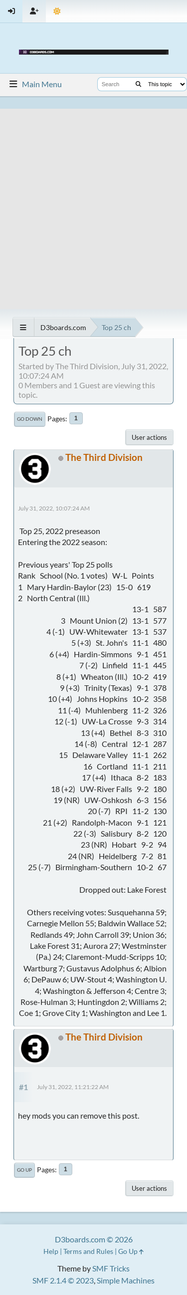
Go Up (24, 1170)
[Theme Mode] (57, 11)
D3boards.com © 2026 (94, 1239)
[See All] (23, 327)
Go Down (29, 419)
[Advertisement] (93, 203)
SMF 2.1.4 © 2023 (63, 1280)
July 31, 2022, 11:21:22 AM (73, 1087)
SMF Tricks (111, 1268)
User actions (149, 437)
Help (50, 1251)
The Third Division (104, 457)
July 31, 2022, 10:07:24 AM (54, 508)
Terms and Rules (88, 1251)
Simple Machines (126, 1280)
